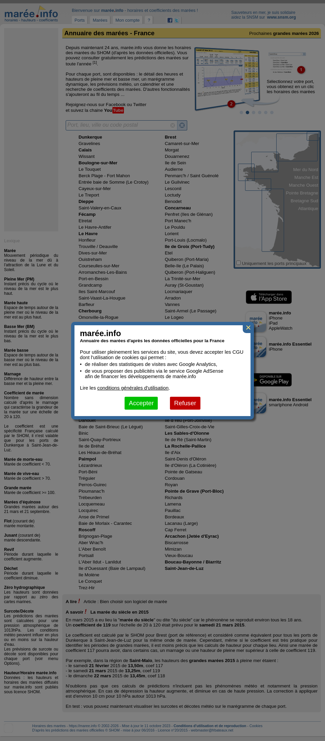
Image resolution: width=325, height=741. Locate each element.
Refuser (185, 403)
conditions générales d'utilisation (133, 388)
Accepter (141, 403)
